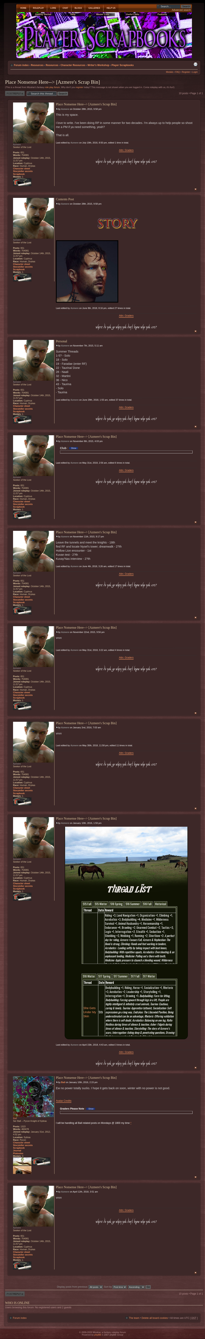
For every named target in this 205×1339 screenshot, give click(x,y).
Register (186, 72)
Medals (169, 72)
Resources (37, 65)
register (79, 87)
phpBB (97, 1334)
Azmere (65, 109)
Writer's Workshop (98, 65)
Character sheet (21, 168)
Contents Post (65, 199)
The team (134, 1318)
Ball (63, 1082)
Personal (61, 341)
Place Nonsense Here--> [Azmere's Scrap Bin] (52, 82)
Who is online (17, 1303)
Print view (195, 64)
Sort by (115, 1286)
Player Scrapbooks (122, 65)
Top (195, 189)
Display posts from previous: (80, 1286)
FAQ (177, 72)
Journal (17, 1150)
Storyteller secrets (23, 171)
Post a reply (15, 93)
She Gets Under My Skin (89, 1012)
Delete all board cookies (155, 1318)
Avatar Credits (63, 1100)
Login (195, 72)
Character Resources (73, 65)
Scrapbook (19, 174)
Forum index (21, 65)
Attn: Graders (126, 150)
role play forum (52, 87)
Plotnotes (18, 1153)
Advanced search (181, 10)
